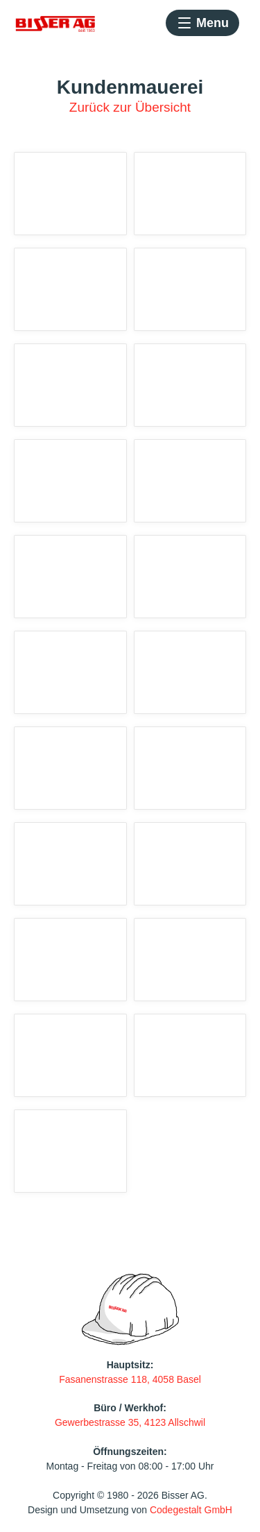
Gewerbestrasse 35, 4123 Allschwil (130, 1422)
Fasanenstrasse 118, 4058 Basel (130, 1379)
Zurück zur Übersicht (130, 107)
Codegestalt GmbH (191, 1509)
